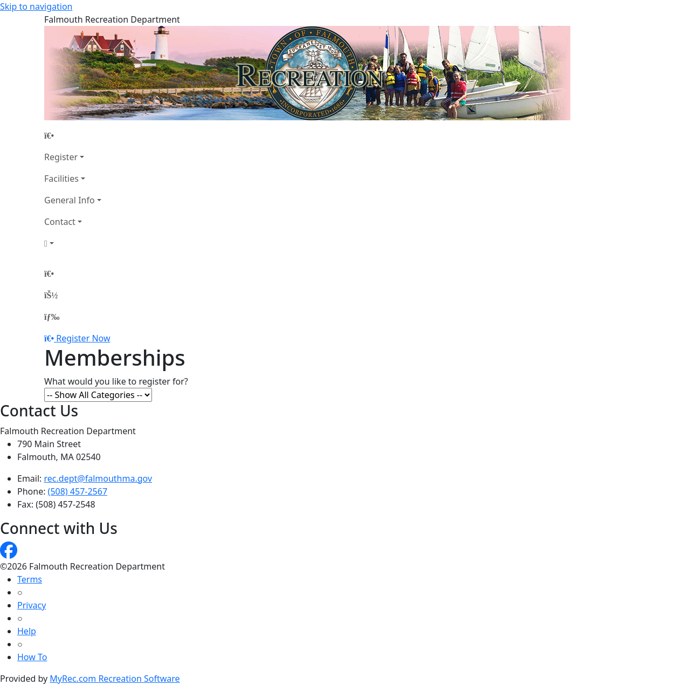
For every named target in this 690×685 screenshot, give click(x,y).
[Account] (72, 243)
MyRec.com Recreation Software (115, 678)
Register (61, 157)
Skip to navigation (36, 6)
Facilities (61, 178)
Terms (29, 579)
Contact (59, 222)
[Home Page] (72, 135)
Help (26, 631)
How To (32, 657)
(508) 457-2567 (77, 491)
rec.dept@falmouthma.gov (98, 478)
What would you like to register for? (116, 381)
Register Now (83, 338)
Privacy (31, 605)
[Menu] (51, 316)
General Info (69, 200)
